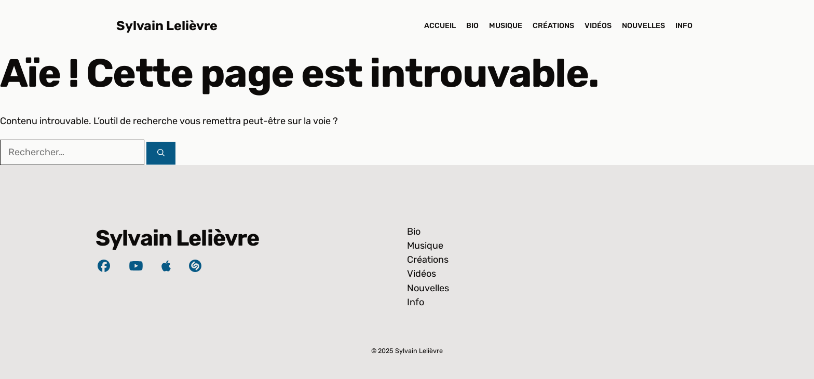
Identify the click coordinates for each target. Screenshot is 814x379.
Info (684, 25)
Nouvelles (643, 25)
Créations (553, 25)
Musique (505, 25)
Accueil (440, 25)
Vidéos (598, 25)
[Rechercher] (160, 153)
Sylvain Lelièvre (167, 25)
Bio (472, 25)
